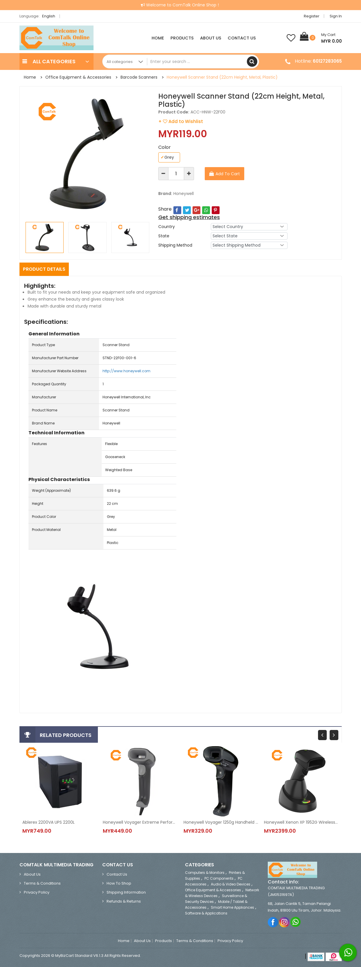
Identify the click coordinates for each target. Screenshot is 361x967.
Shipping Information (126, 892)
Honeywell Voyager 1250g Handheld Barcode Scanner (221, 822)
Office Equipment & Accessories (78, 77)
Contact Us (242, 38)
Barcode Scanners (139, 77)
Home (158, 38)
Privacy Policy (36, 892)
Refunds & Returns (124, 901)
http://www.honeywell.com (126, 370)
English (50, 16)
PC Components (219, 878)
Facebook (273, 922)
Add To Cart (227, 174)
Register (311, 16)
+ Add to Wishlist (180, 121)
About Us (210, 38)
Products (182, 38)
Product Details (44, 269)
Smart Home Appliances (232, 907)
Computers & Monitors (204, 872)
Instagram (284, 922)
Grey (167, 157)
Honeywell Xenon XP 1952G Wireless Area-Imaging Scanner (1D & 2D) (301, 822)
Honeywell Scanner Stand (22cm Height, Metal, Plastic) (222, 77)
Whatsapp (295, 922)
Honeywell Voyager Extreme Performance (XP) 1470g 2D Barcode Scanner (140, 822)
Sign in (336, 16)
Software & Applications (206, 913)
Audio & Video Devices (230, 884)
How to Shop (119, 883)
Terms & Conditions (42, 883)
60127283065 (327, 61)
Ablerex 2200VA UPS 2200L (48, 822)
